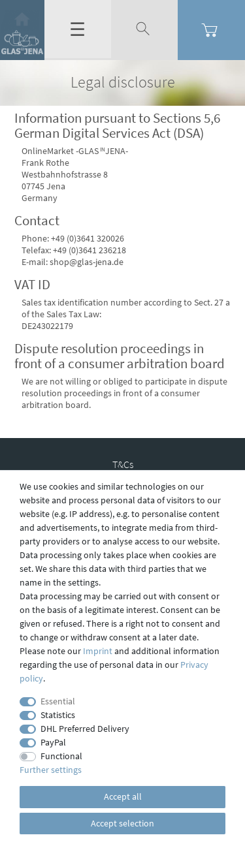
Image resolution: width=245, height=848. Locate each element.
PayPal (53, 742)
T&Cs (122, 464)
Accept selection (122, 823)
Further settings (51, 770)
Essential (58, 701)
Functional (61, 756)
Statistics (58, 715)
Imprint (97, 651)
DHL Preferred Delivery (85, 728)
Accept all (123, 796)
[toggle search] (144, 29)
